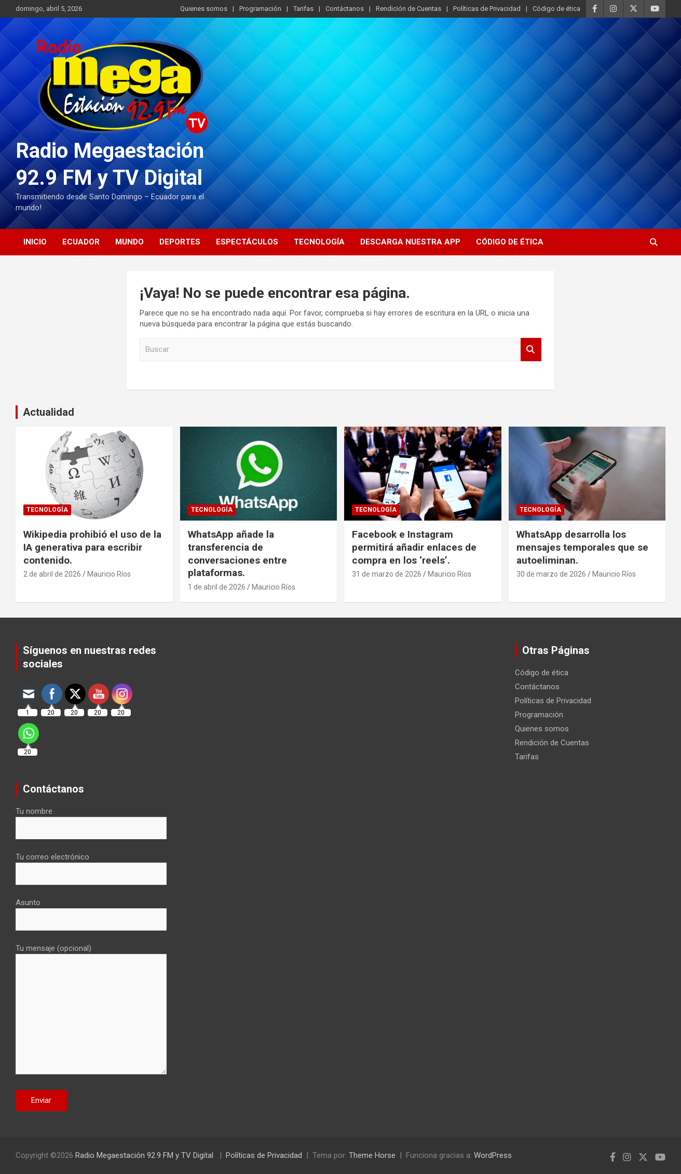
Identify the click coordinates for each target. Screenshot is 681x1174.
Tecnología (319, 242)
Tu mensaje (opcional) (91, 1010)
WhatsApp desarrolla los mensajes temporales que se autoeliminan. (582, 547)
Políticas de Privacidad (487, 8)
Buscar (531, 349)
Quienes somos (203, 8)
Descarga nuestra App (410, 242)
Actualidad (48, 412)
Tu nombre (91, 819)
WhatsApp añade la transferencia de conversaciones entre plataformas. (237, 553)
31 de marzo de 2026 (386, 574)
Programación (260, 8)
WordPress (493, 1155)
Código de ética (556, 8)
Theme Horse (372, 1155)
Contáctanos (344, 8)
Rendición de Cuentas (408, 8)
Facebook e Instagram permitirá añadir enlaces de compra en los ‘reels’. (414, 547)
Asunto (91, 911)
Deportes (179, 242)
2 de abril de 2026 (52, 574)
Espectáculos (247, 242)
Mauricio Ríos (109, 574)
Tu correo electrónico (91, 865)
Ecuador (81, 242)
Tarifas (303, 8)
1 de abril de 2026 (217, 587)
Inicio (35, 242)
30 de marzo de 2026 (551, 574)
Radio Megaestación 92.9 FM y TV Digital (145, 1155)
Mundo (129, 242)
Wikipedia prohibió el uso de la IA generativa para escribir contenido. (92, 547)
